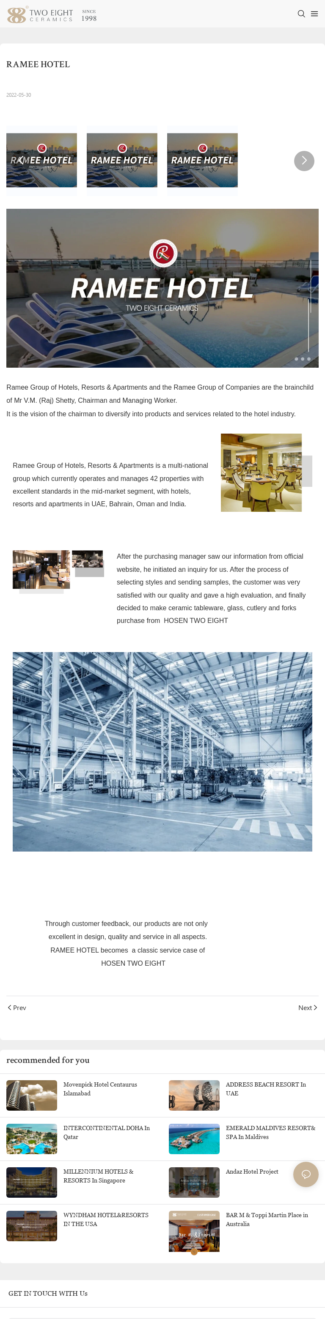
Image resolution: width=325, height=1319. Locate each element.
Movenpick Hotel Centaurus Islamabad (100, 1089)
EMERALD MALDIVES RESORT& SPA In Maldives (270, 1132)
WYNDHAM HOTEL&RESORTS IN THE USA (106, 1219)
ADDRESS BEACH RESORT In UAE (266, 1089)
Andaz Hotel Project (252, 1171)
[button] (21, 161)
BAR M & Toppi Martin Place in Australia (267, 1219)
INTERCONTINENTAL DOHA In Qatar (106, 1132)
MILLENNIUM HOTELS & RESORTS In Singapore (98, 1176)
